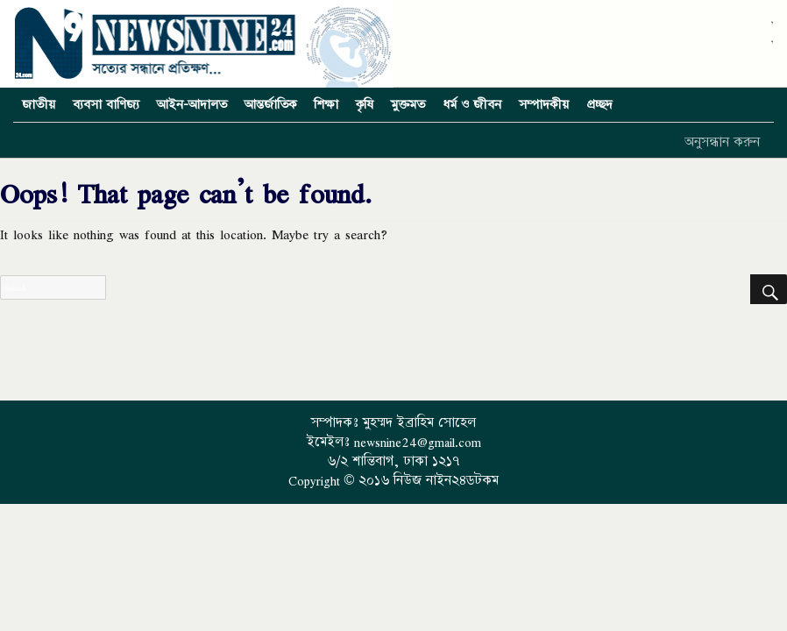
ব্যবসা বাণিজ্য (106, 105)
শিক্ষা (326, 105)
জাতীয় (38, 105)
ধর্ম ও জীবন (472, 105)
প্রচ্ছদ (599, 105)
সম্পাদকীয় (544, 105)
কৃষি (364, 105)
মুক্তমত (408, 105)
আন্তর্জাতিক (270, 105)
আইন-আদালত (192, 105)
